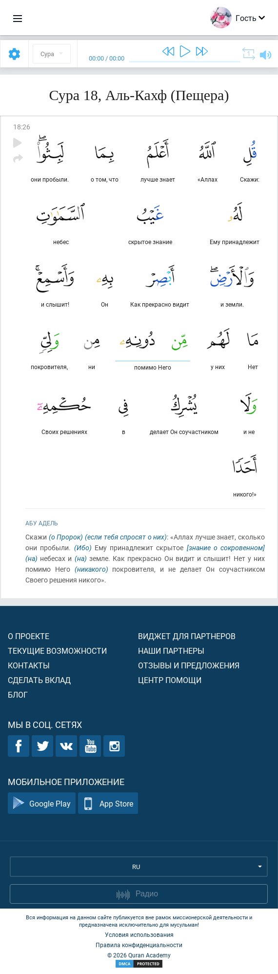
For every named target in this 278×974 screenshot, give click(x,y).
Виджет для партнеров (187, 636)
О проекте (28, 636)
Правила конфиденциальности (139, 945)
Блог (18, 694)
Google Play (42, 803)
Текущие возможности (57, 650)
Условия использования (139, 934)
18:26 (21, 126)
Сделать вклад (39, 680)
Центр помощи (169, 680)
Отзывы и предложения (188, 665)
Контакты (29, 665)
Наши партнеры (171, 650)
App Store (108, 803)
